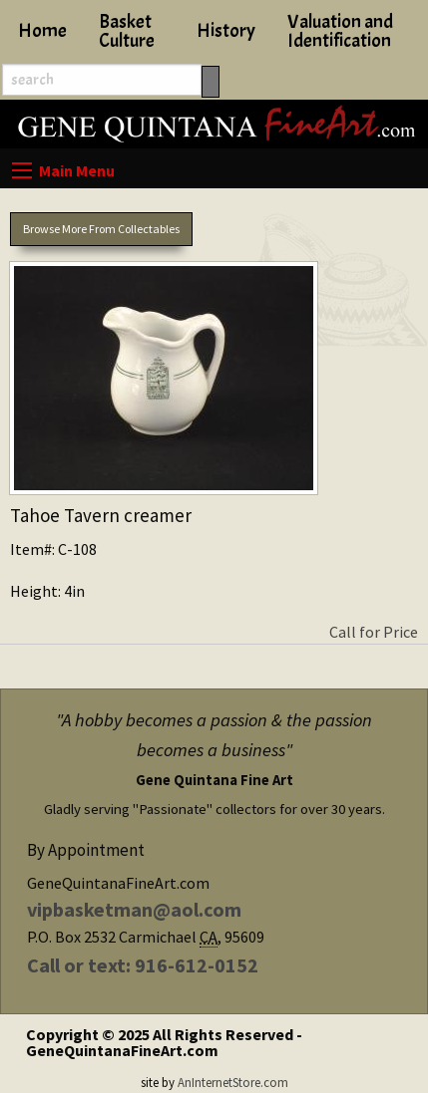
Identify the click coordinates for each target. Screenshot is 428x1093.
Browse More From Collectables (101, 228)
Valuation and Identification (340, 31)
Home (42, 31)
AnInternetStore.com (233, 1082)
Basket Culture (127, 31)
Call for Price (373, 632)
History (226, 31)
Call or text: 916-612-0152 (142, 965)
